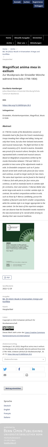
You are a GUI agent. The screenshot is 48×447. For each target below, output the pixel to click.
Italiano (7, 417)
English (7, 409)
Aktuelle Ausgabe (22, 38)
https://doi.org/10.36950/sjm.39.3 (17, 105)
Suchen (27, 2)
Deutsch (7, 405)
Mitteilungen (35, 43)
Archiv (9, 43)
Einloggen (39, 6)
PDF (8, 277)
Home (8, 38)
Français (7, 413)
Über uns (21, 43)
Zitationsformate (10, 359)
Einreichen (37, 38)
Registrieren (38, 2)
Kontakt (17, 2)
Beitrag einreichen (13, 388)
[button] (9, 369)
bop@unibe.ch (10, 443)
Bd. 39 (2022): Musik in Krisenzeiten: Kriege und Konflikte (21, 52)
